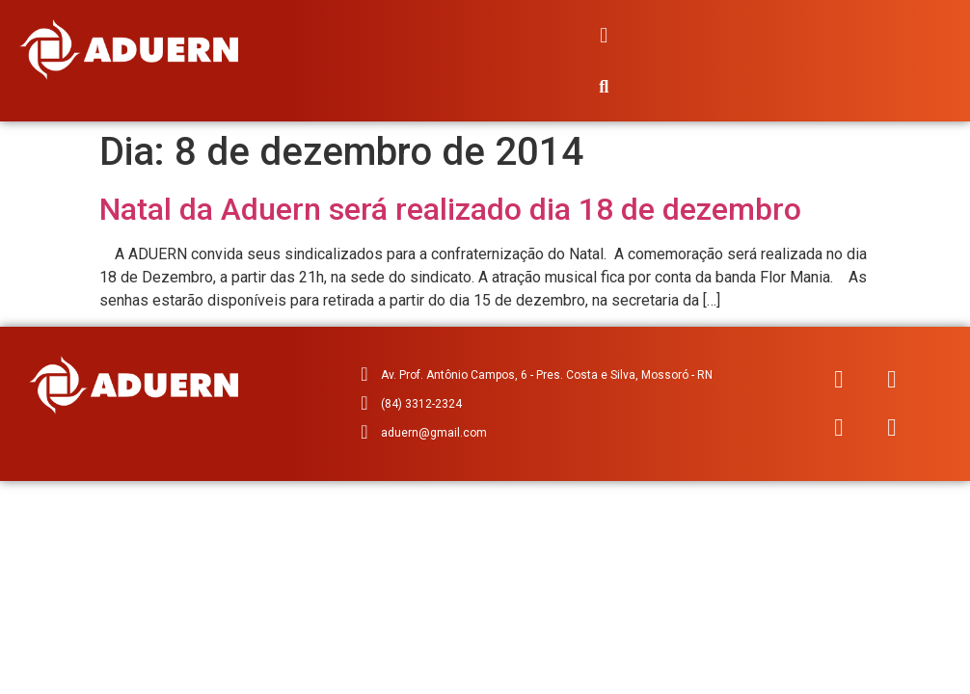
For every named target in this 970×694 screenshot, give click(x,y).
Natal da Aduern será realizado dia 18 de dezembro (450, 209)
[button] (604, 35)
